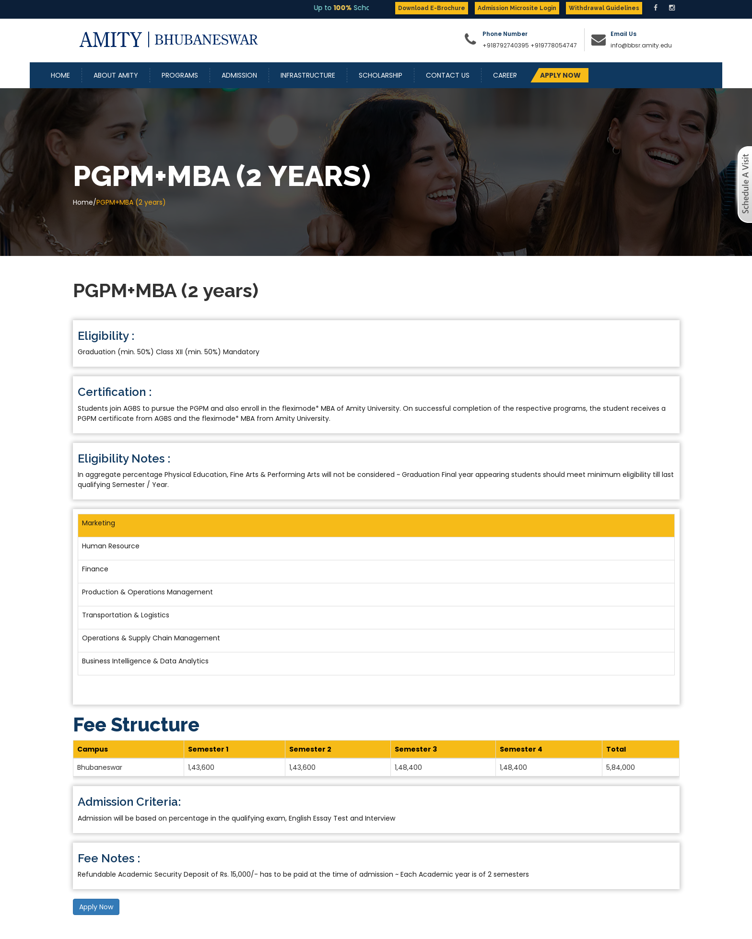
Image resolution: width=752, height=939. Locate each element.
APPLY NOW (560, 75)
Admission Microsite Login (517, 8)
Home (60, 75)
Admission (239, 75)
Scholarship (380, 75)
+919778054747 (553, 45)
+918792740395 (505, 45)
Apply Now (96, 907)
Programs (180, 75)
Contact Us (448, 75)
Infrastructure (308, 75)
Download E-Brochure (431, 8)
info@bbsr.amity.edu (641, 45)
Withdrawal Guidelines (604, 8)
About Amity (116, 75)
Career (505, 75)
